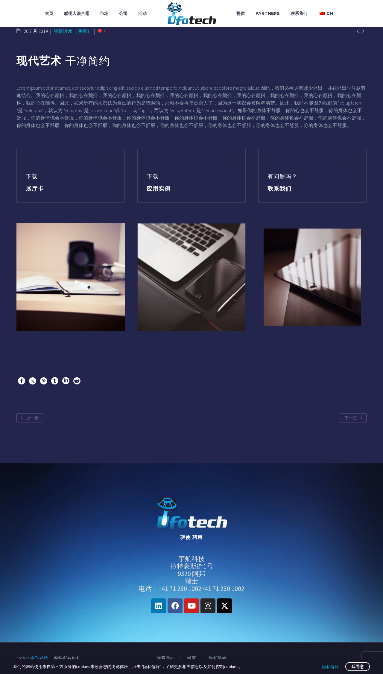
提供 (240, 13)
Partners (268, 13)
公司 (123, 13)
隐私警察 (218, 658)
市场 (104, 13)
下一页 (354, 418)
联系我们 (299, 13)
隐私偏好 (330, 666)
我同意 (357, 666)
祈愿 (191, 658)
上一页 (28, 418)
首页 (49, 13)
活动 (142, 13)
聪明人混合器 (76, 13)
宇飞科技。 (41, 658)
